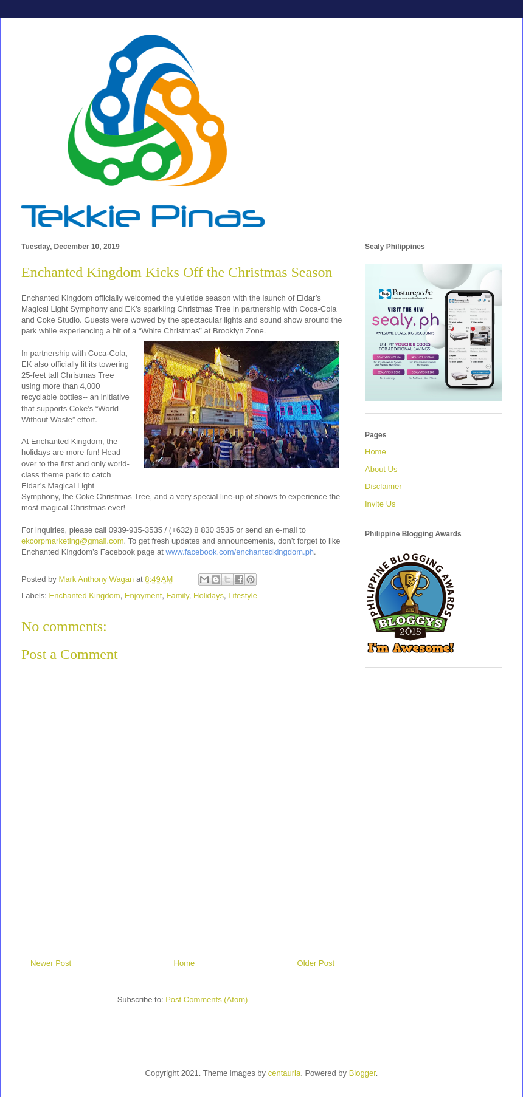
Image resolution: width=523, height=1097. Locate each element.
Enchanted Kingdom (84, 595)
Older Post (315, 963)
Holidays (208, 595)
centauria (284, 1073)
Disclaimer (383, 486)
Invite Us (380, 503)
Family (178, 595)
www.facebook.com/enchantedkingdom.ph (240, 551)
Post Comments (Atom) (206, 999)
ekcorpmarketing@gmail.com (72, 540)
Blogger (362, 1073)
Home (184, 963)
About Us (381, 469)
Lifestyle (242, 595)
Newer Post (50, 963)
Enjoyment (143, 595)
